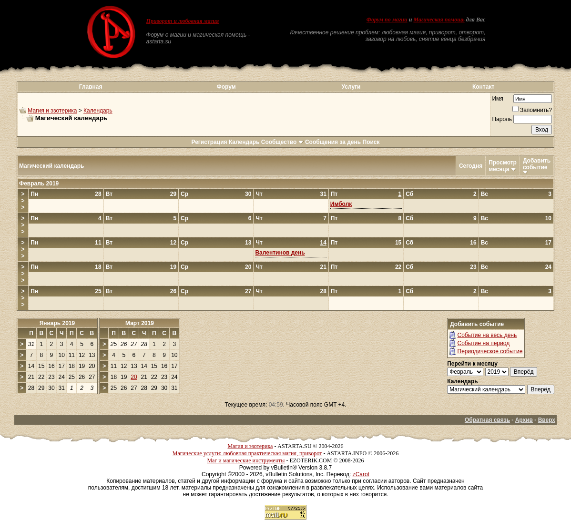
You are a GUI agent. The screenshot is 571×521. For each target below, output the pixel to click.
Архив (524, 420)
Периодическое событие (490, 351)
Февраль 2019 (39, 183)
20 (134, 377)
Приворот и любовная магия (182, 21)
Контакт (483, 86)
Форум (225, 86)
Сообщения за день (333, 142)
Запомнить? (532, 110)
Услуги (351, 86)
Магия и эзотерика (52, 110)
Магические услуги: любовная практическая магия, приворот (247, 453)
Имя (497, 98)
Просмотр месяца (503, 166)
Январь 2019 (57, 323)
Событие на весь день (487, 335)
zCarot (361, 474)
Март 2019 (139, 323)
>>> (23, 201)
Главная (90, 86)
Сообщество (282, 142)
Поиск (371, 142)
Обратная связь (487, 420)
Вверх (546, 420)
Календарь (97, 110)
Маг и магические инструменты (246, 460)
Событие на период (484, 343)
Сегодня (470, 166)
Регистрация (209, 142)
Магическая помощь (438, 19)
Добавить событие (537, 164)
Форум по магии (387, 19)
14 (323, 242)
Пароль (502, 119)
